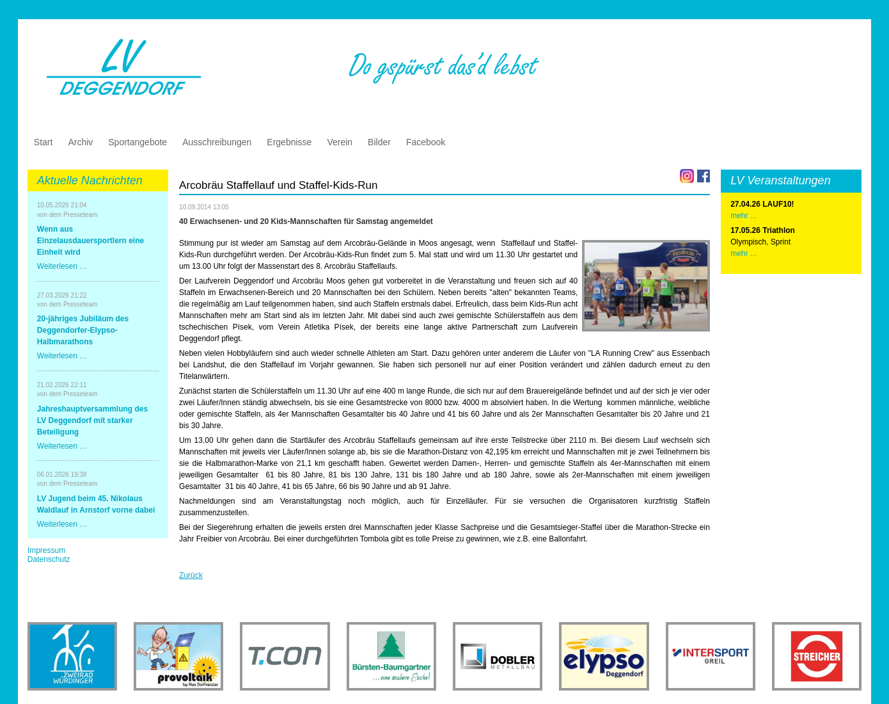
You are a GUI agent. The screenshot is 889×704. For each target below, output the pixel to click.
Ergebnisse (289, 142)
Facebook (425, 142)
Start (43, 142)
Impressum (46, 550)
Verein (339, 142)
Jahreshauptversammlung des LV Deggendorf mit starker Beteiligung (92, 420)
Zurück (191, 575)
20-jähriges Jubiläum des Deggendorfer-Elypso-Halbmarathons (83, 330)
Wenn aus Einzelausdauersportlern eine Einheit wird (90, 241)
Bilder (379, 142)
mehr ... (743, 253)
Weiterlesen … (62, 266)
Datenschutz (49, 559)
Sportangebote (137, 142)
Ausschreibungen (216, 142)
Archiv (80, 142)
